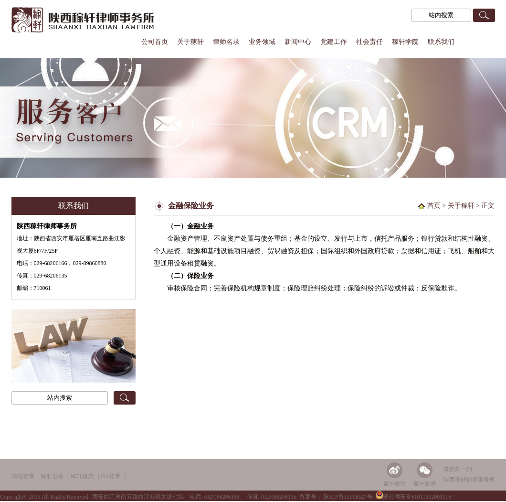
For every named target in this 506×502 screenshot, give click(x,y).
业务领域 (262, 41)
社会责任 (369, 41)
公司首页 (154, 41)
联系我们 (441, 41)
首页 (434, 205)
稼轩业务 (52, 476)
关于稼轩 (190, 41)
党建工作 (333, 41)
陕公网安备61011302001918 (414, 496)
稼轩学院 (405, 41)
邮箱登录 (22, 476)
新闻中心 (298, 41)
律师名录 (226, 41)
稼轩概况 (82, 476)
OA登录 (110, 476)
